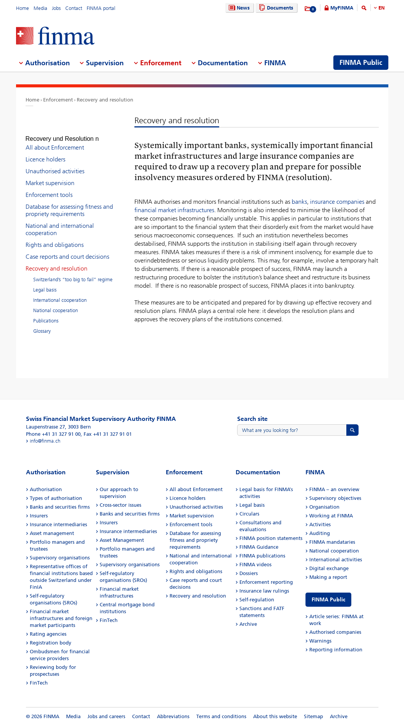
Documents (275, 8)
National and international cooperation (60, 222)
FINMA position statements (270, 538)
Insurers (39, 516)
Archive (248, 624)
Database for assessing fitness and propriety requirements (69, 203)
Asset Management (122, 540)
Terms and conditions (221, 716)
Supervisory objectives (335, 498)
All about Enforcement (55, 140)
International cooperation (60, 293)
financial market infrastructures (174, 210)
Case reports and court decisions (67, 249)
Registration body (50, 643)
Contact (73, 8)
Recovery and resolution (105, 100)
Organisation (324, 507)
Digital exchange (329, 568)
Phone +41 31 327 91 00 (53, 434)
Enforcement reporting (266, 582)
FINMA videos (255, 564)
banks (299, 201)
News (238, 8)
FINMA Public (328, 599)
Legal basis (45, 283)
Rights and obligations (55, 238)
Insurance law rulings (264, 591)
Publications (45, 314)
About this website (275, 716)
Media (40, 8)
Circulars (249, 514)
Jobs (56, 8)
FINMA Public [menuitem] (360, 62)
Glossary (42, 324)
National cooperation (55, 303)
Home (22, 8)
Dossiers (248, 573)
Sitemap (313, 716)
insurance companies (337, 201)
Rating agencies (48, 634)
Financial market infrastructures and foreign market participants (61, 618)
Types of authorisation (56, 498)
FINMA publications (262, 556)
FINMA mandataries (332, 542)
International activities (335, 559)
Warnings (320, 641)
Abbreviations (173, 716)
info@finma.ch (45, 441)
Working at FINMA (331, 516)
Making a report (328, 577)
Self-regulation (256, 600)
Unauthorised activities (55, 164)
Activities (320, 524)
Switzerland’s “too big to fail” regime (73, 273)
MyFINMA (341, 8)
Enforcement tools (49, 188)
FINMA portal (101, 8)
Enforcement (58, 100)
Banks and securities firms (60, 507)
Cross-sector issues (120, 505)
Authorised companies (335, 632)
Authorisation (46, 489)
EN (381, 8)
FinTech (39, 683)
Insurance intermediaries (58, 524)
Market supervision (50, 176)
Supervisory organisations (60, 558)
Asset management (52, 533)
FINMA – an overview (334, 489)
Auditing (319, 533)
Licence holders (45, 152)
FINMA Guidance (258, 547)
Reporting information (335, 649)
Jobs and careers (106, 716)
